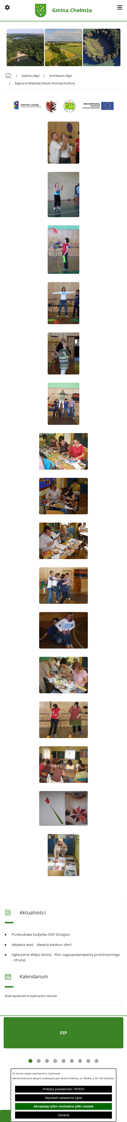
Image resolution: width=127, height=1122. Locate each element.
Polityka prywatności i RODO (63, 1089)
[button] (7, 7)
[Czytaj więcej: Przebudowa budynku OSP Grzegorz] (63, 934)
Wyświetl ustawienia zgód (63, 1098)
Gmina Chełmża (72, 10)
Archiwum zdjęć (60, 75)
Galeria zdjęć (31, 75)
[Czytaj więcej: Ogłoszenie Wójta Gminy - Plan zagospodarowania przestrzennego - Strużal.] (63, 957)
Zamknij (63, 1115)
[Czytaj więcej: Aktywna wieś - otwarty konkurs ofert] (63, 945)
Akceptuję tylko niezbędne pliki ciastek (64, 1106)
